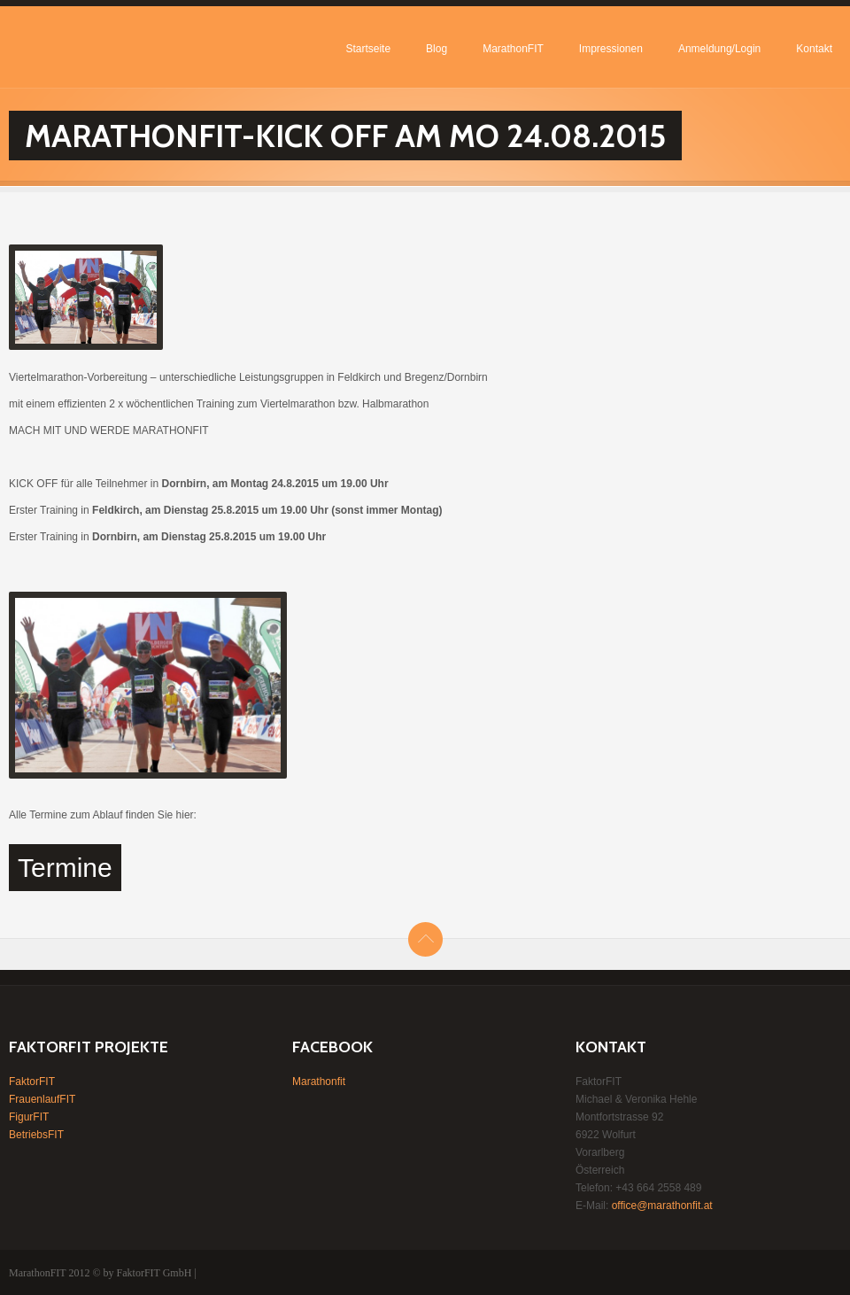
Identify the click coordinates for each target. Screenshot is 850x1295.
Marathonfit (318, 1081)
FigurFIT (29, 1117)
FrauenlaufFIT (42, 1099)
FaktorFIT (32, 1081)
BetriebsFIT (36, 1134)
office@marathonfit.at (662, 1205)
